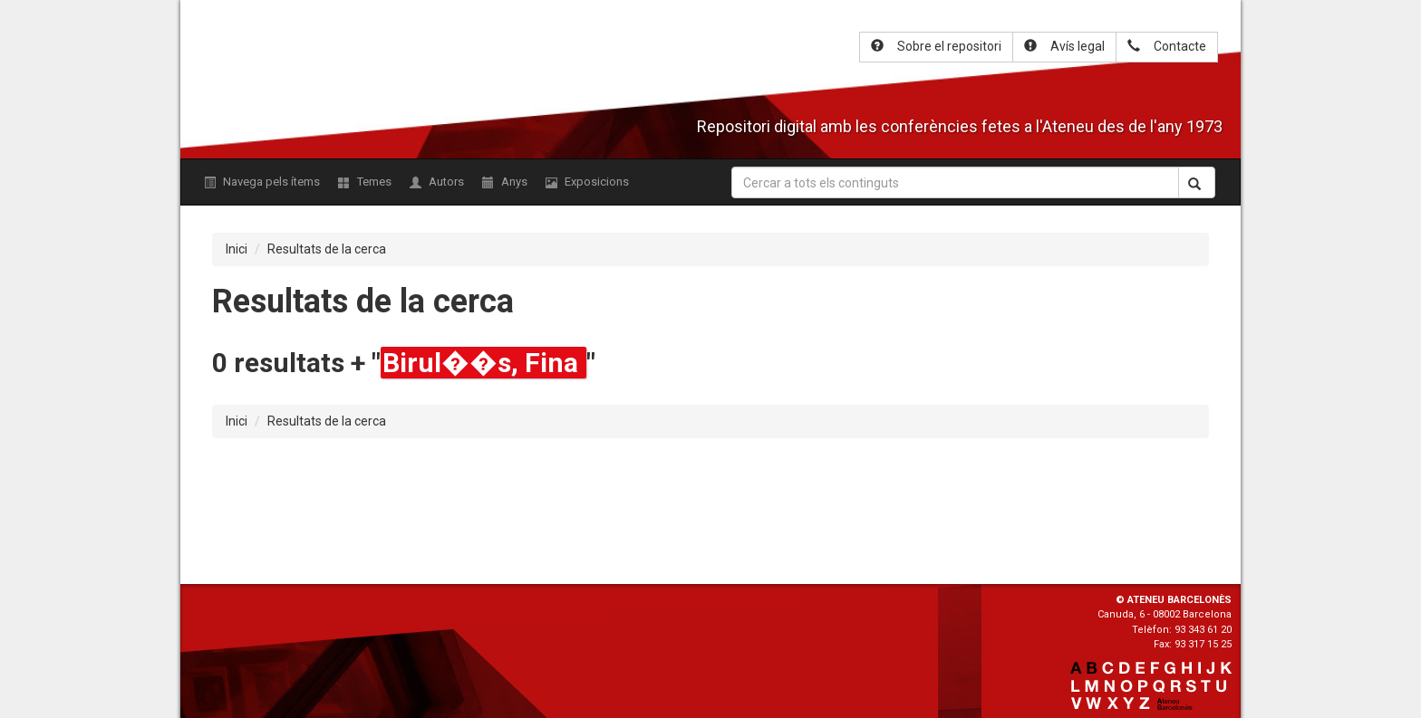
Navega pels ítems (262, 181)
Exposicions (587, 181)
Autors (437, 181)
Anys (504, 181)
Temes (365, 181)
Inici (236, 249)
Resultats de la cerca (326, 249)
